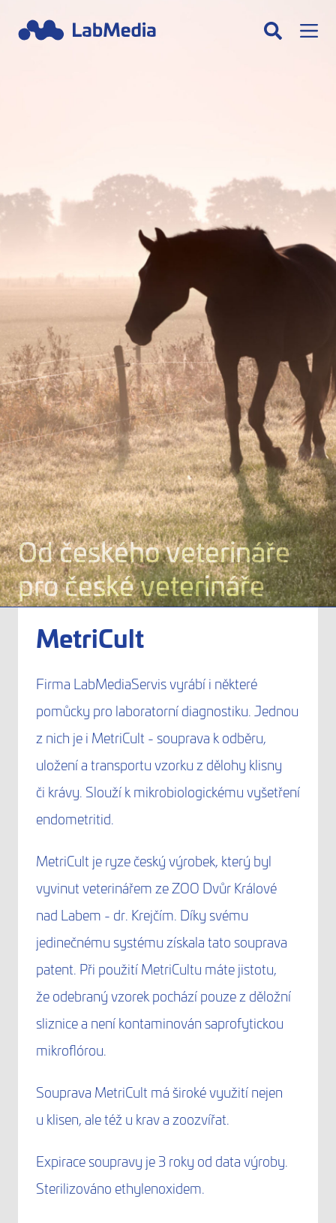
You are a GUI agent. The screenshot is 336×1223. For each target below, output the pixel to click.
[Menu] (309, 31)
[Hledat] (273, 31)
